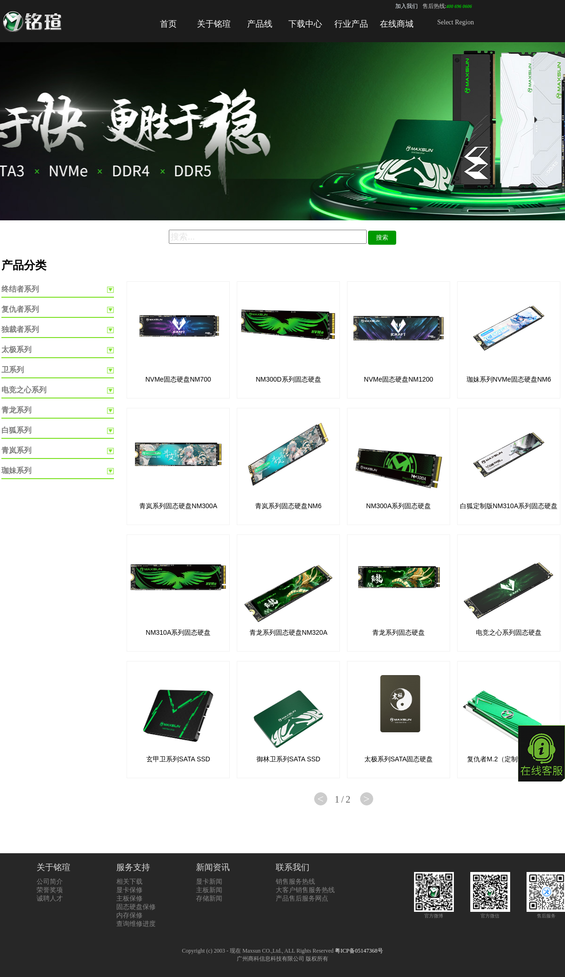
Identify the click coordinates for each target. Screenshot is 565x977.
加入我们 (406, 6)
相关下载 (129, 881)
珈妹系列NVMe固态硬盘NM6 (509, 379)
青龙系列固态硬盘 (398, 632)
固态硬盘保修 (136, 906)
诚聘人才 (50, 898)
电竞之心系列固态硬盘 (509, 632)
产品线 (259, 24)
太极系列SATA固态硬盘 (398, 759)
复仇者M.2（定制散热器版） (508, 759)
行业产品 (351, 24)
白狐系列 (16, 430)
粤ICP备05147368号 (359, 950)
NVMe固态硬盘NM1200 (398, 379)
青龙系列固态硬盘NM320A (288, 632)
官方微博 (434, 913)
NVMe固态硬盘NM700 (178, 379)
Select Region (455, 22)
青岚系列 (16, 450)
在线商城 (397, 24)
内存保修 (129, 915)
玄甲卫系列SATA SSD (178, 759)
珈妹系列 (16, 470)
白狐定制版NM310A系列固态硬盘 (508, 506)
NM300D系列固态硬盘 (288, 379)
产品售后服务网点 (302, 898)
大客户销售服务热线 (305, 890)
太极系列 (16, 349)
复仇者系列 (20, 309)
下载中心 (305, 24)
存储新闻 (209, 898)
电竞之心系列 (23, 390)
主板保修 (129, 898)
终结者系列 (20, 289)
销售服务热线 (295, 881)
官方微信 (490, 913)
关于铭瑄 (214, 24)
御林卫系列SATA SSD (288, 759)
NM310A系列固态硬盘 (178, 632)
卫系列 (12, 370)
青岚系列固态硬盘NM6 (288, 506)
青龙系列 (16, 410)
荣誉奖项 (50, 890)
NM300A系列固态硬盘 (398, 506)
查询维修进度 (136, 923)
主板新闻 (209, 890)
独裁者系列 (20, 329)
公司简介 (50, 881)
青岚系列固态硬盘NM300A (178, 506)
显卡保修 (129, 890)
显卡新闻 (209, 881)
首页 (168, 24)
